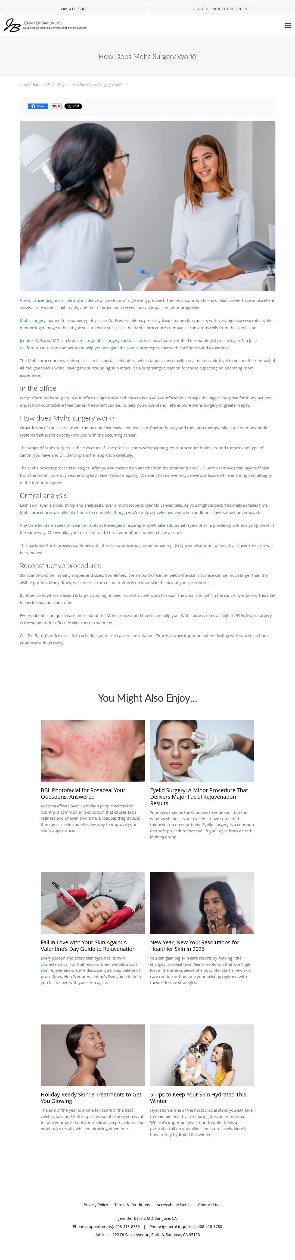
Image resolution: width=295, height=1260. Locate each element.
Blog (61, 84)
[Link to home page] (44, 25)
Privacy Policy (96, 1204)
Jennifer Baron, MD (35, 84)
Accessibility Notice (174, 1204)
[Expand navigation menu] (288, 26)
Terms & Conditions (132, 1204)
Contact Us (208, 1204)
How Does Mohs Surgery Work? (96, 84)
